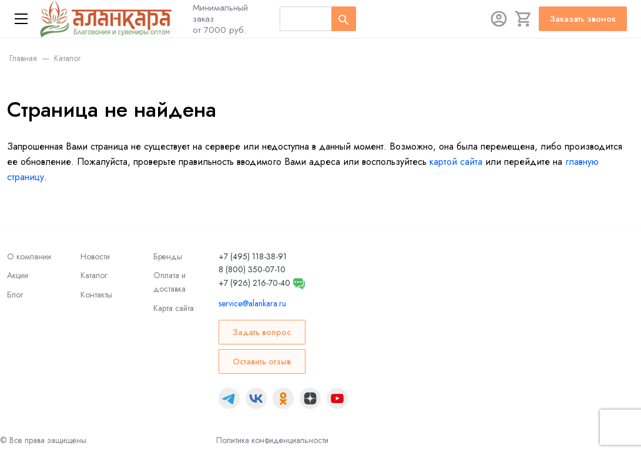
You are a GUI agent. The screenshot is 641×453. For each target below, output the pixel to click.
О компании (29, 256)
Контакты (96, 294)
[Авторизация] (498, 18)
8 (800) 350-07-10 (252, 269)
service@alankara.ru (252, 303)
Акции (17, 275)
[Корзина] (523, 18)
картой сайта (455, 161)
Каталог (93, 275)
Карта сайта (173, 308)
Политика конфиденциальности (272, 440)
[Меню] (21, 19)
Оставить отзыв (262, 361)
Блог (15, 294)
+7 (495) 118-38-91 (253, 256)
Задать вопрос (262, 332)
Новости (95, 256)
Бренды (167, 256)
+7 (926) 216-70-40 (254, 283)
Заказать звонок (583, 19)
